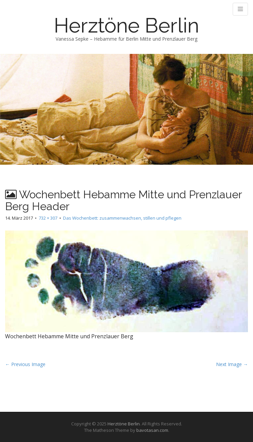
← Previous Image (25, 364)
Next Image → (232, 364)
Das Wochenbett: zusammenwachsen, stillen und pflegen (122, 218)
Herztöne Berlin (126, 25)
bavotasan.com (152, 430)
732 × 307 (48, 218)
